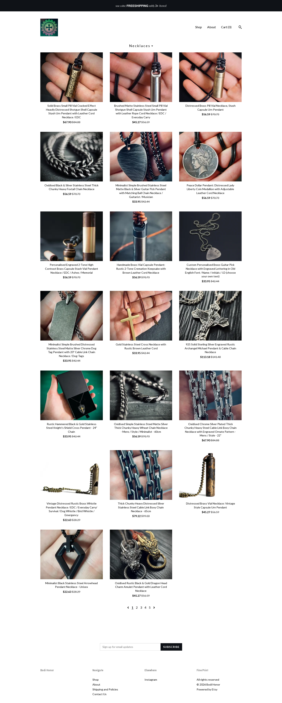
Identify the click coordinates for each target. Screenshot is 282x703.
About (211, 27)
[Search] (240, 27)
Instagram (151, 679)
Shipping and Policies (105, 689)
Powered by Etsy (207, 689)
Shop (198, 27)
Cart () (226, 27)
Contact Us (99, 694)
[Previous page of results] (128, 607)
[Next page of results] (154, 607)
